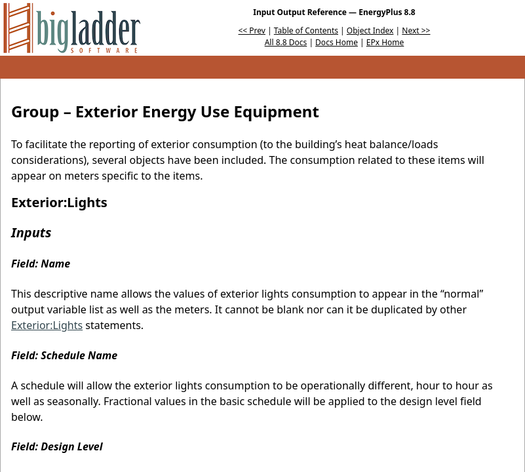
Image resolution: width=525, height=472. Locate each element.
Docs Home (336, 42)
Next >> (416, 30)
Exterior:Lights (47, 325)
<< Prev (252, 30)
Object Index (370, 30)
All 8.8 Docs (286, 42)
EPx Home (385, 42)
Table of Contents (306, 30)
